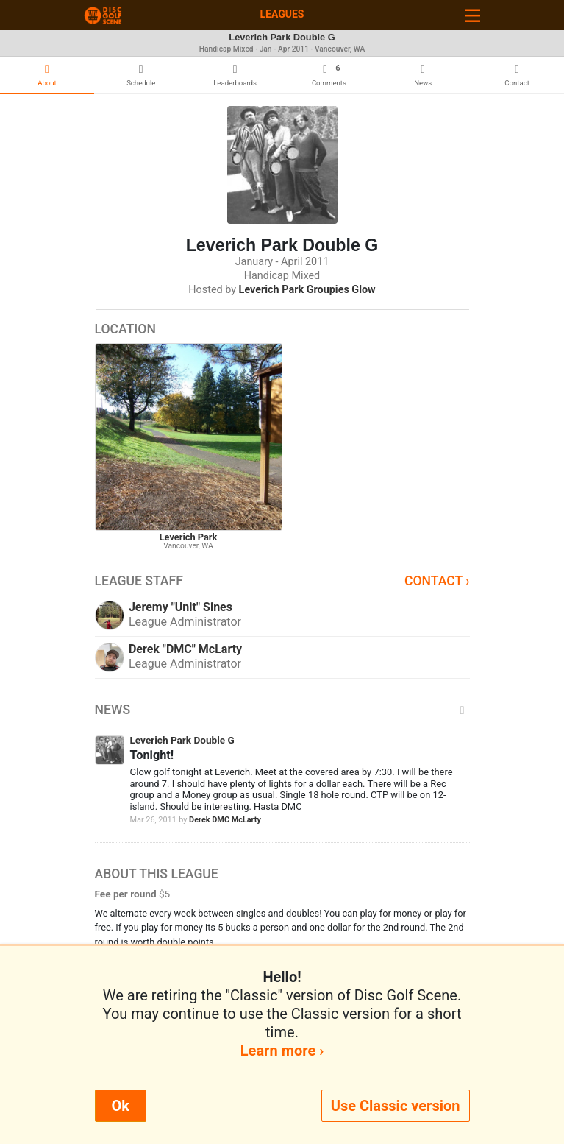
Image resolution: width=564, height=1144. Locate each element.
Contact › (437, 580)
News (282, 709)
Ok (120, 1106)
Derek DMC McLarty (225, 820)
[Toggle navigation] (473, 15)
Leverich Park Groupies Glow (307, 289)
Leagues (282, 14)
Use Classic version (395, 1106)
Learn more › (282, 1050)
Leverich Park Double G (182, 740)
